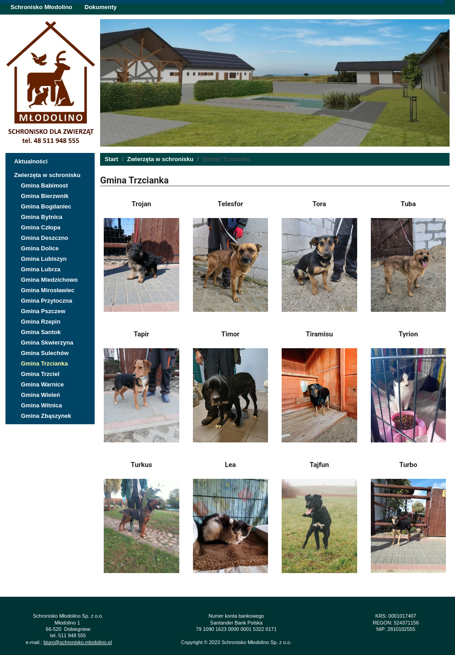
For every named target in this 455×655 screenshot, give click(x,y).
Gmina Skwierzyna (47, 342)
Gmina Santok (41, 332)
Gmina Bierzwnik (45, 196)
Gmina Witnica (41, 405)
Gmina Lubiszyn (43, 258)
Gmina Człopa (41, 227)
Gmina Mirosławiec (48, 290)
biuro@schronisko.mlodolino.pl (78, 642)
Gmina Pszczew (43, 311)
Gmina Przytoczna (46, 300)
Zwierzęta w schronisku (47, 175)
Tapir (141, 334)
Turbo (408, 465)
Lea (230, 465)
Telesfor (230, 204)
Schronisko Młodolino (41, 7)
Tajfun (319, 465)
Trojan (141, 204)
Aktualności (31, 161)
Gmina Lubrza (41, 269)
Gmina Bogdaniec (46, 206)
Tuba (408, 204)
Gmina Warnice (42, 384)
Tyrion (408, 334)
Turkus (141, 465)
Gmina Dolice (40, 248)
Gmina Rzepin (41, 321)
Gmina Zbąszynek (46, 415)
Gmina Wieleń (40, 394)
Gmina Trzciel (40, 374)
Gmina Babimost (44, 185)
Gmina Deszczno (44, 237)
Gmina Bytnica (41, 216)
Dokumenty (101, 7)
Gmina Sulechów (45, 353)
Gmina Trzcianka (44, 363)
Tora (319, 204)
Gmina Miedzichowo (49, 279)
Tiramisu (319, 334)
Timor (230, 334)
